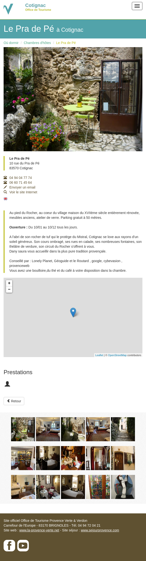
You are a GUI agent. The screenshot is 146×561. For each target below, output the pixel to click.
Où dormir (11, 43)
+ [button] (9, 283)
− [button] (9, 289)
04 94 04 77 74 (18, 178)
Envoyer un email (19, 187)
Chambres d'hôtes (37, 43)
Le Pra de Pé (66, 43)
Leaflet (99, 355)
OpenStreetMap (117, 355)
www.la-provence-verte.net (39, 530)
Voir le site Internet (20, 192)
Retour (14, 401)
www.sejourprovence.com (100, 530)
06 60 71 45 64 (18, 182)
